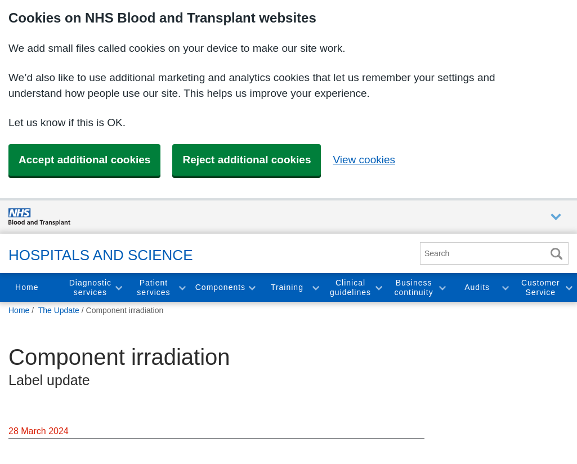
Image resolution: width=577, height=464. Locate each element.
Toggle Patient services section (181, 287)
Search (556, 254)
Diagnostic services (90, 287)
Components (220, 287)
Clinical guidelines (350, 287)
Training (287, 287)
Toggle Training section (315, 287)
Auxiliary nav (556, 217)
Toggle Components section (251, 287)
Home (26, 287)
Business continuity (413, 287)
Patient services (153, 287)
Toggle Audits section (505, 287)
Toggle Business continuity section (441, 287)
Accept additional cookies (84, 160)
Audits (477, 287)
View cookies (364, 160)
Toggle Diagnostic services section (118, 287)
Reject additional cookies (246, 160)
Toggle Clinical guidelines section (378, 287)
